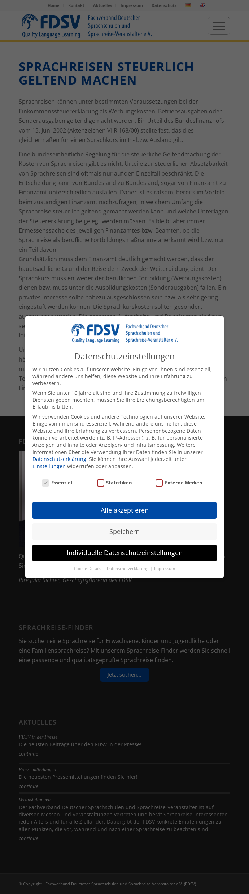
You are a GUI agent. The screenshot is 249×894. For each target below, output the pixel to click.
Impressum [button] (164, 567)
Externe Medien (179, 481)
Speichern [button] (124, 530)
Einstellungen (49, 464)
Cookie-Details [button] (88, 567)
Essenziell (58, 481)
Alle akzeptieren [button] (125, 508)
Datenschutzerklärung (59, 457)
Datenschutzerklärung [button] (128, 567)
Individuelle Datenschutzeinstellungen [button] (125, 551)
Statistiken (114, 481)
